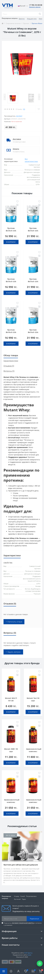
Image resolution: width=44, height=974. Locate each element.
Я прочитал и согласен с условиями (23, 924)
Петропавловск (31, 896)
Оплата (16, 149)
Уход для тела (31, 19)
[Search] (39, 14)
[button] (18, 971)
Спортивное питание (13, 23)
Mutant (19, 116)
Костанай (17, 899)
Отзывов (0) (9, 366)
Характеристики (11, 360)
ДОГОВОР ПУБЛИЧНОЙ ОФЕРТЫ (23, 923)
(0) (24, 109)
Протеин (26, 23)
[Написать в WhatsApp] (40, 963)
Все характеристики (31, 160)
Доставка (17, 139)
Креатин (22, 19)
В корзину (11, 242)
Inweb (29, 955)
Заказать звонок (34, 7)
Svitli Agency (28, 953)
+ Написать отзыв (14, 621)
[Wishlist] (38, 109)
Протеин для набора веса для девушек (21, 865)
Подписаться (34, 919)
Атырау (16, 896)
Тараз (24, 899)
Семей (22, 896)
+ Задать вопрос (13, 652)
